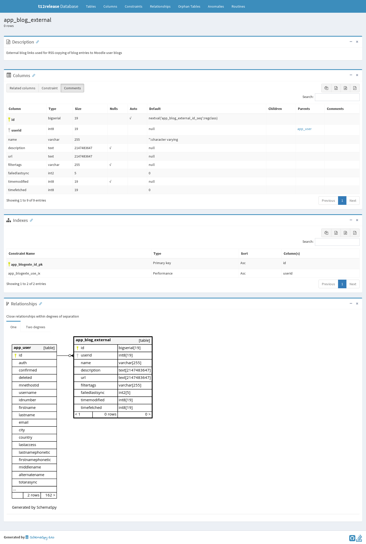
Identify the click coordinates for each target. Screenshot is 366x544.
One (13, 327)
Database (58, 6)
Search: (331, 97)
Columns (110, 6)
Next (352, 200)
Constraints (133, 6)
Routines (238, 6)
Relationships (160, 6)
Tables (93, 6)
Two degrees (35, 327)
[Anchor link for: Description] (36, 41)
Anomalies (216, 6)
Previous (328, 200)
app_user (304, 128)
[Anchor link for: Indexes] (30, 220)
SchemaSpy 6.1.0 (39, 537)
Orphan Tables (189, 6)
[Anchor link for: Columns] (32, 75)
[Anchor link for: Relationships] (39, 303)
